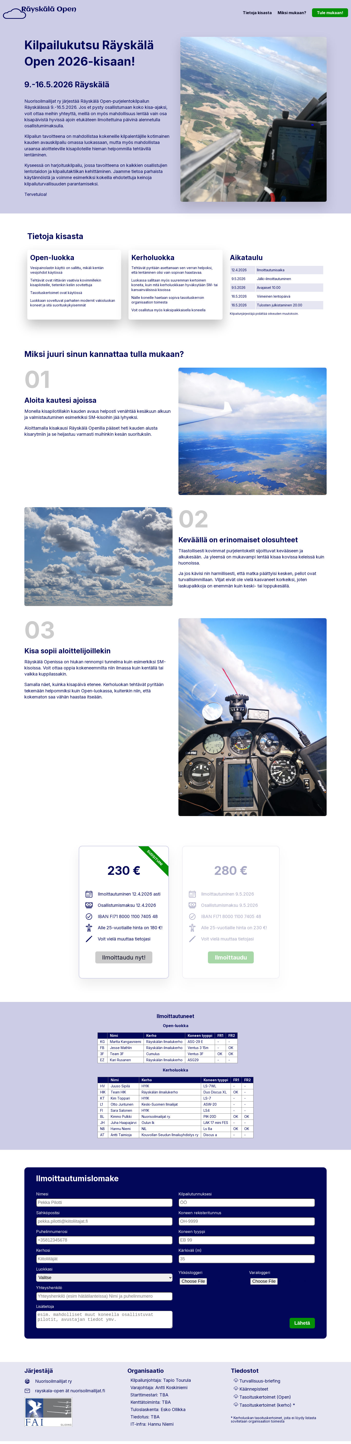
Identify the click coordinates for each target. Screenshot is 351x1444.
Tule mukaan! (330, 12)
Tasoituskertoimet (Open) (265, 1400)
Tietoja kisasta (257, 12)
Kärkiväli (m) (190, 1250)
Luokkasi (44, 1269)
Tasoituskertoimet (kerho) (265, 1408)
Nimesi (42, 1194)
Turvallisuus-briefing (259, 1383)
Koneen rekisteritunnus (199, 1213)
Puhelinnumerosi (51, 1231)
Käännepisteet (253, 1391)
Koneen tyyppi (191, 1231)
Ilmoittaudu (231, 957)
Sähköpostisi (47, 1213)
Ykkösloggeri (190, 1272)
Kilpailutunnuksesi (195, 1194)
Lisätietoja (45, 1306)
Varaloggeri (259, 1272)
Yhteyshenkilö (49, 1288)
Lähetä (302, 1326)
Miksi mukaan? (292, 12)
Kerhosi (43, 1250)
